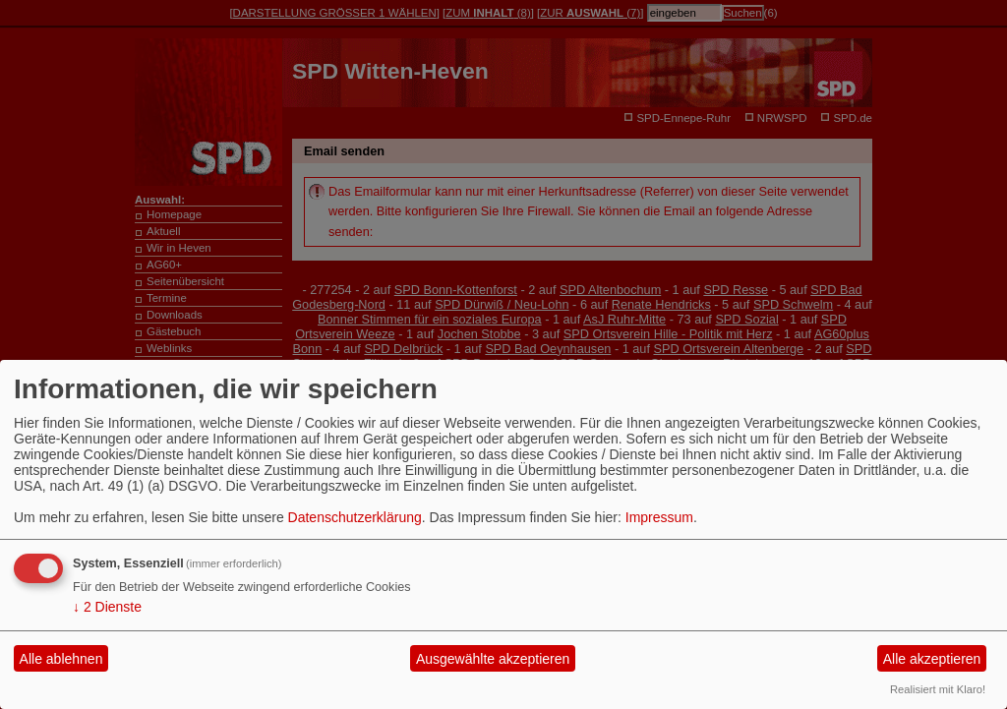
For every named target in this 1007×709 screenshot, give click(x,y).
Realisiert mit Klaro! (937, 689)
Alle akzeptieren (932, 659)
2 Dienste (107, 607)
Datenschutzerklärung (355, 517)
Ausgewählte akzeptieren (492, 659)
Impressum (659, 517)
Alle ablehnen (61, 659)
